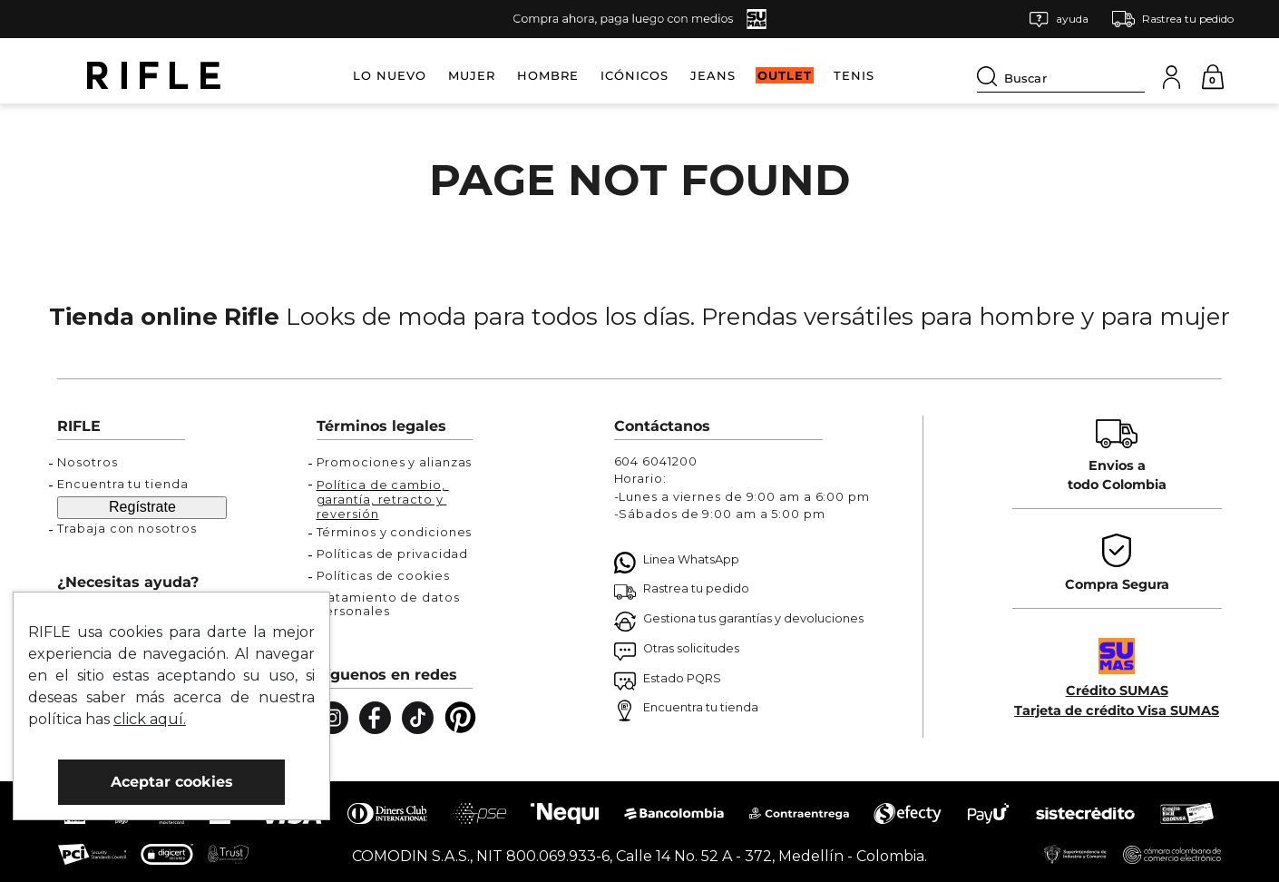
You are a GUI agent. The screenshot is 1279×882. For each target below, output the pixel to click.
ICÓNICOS (634, 75)
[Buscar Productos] (990, 76)
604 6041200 (656, 461)
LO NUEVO (389, 75)
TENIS (854, 75)
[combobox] (1061, 75)
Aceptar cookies (172, 781)
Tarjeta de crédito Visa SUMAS (1116, 710)
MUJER (471, 75)
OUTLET (784, 75)
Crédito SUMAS (1117, 690)
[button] (1058, 19)
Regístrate (142, 506)
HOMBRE (548, 75)
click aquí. (149, 719)
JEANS (713, 75)
